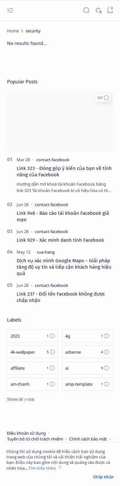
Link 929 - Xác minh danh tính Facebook (60, 240)
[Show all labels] (20, 399)
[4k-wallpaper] (33, 352)
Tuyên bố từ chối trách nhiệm (35, 439)
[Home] (13, 31)
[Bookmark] (110, 10)
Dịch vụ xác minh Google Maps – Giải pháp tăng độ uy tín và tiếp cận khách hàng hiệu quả (64, 267)
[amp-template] (87, 384)
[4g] (87, 336)
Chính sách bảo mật (88, 439)
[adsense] (87, 352)
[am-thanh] (33, 384)
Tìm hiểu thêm (42, 468)
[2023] (33, 336)
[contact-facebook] (52, 159)
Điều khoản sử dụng (26, 433)
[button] (102, 98)
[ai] (87, 368)
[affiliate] (33, 368)
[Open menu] (10, 10)
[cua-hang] (46, 252)
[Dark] (98, 10)
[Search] (86, 10)
